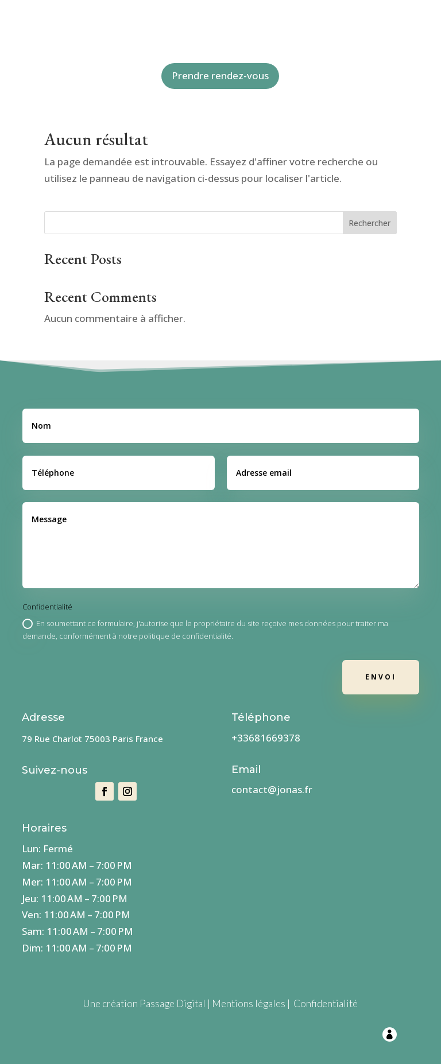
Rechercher (369, 223)
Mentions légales (248, 1003)
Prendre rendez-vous (220, 75)
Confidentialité (325, 1003)
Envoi (380, 677)
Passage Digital (173, 1003)
